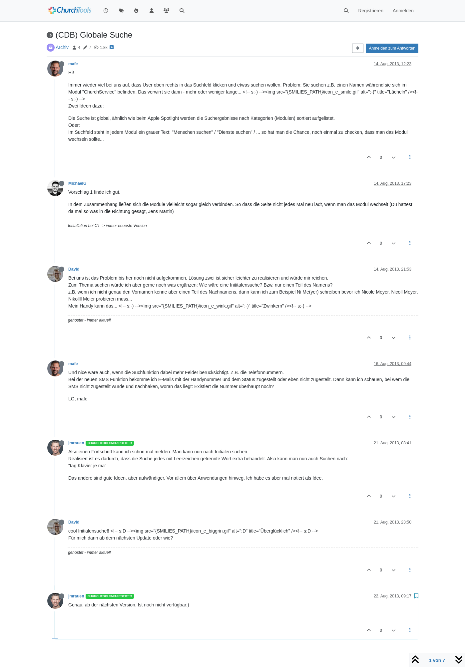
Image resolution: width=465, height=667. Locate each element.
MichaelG (77, 183)
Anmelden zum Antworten (392, 48)
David (73, 269)
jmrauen (76, 443)
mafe (73, 64)
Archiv (62, 47)
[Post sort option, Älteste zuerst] (357, 48)
